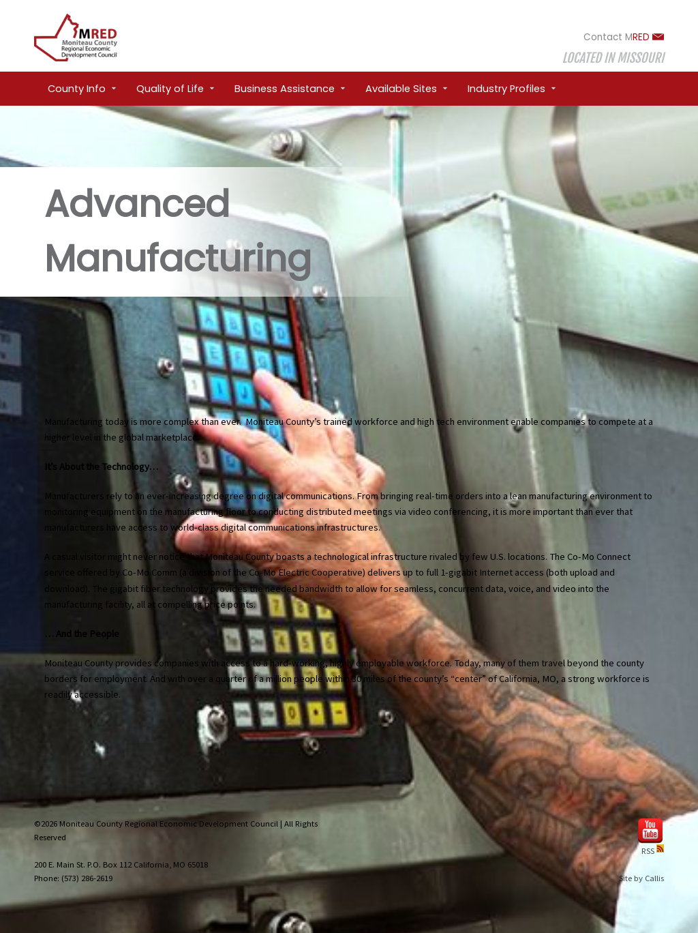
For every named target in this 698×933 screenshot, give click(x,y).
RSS (652, 851)
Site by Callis (641, 878)
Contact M (623, 37)
